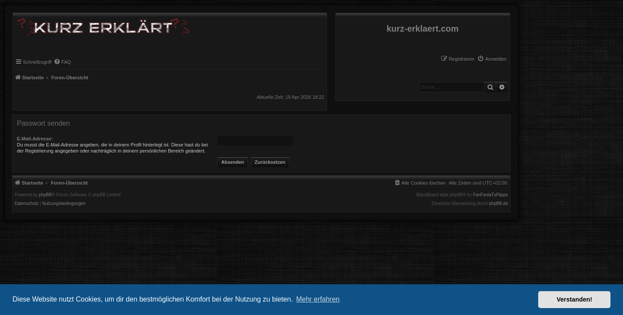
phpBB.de (498, 203)
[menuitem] (492, 59)
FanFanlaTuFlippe (490, 195)
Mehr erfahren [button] (318, 299)
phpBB (45, 195)
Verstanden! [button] (574, 299)
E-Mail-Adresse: (35, 138)
